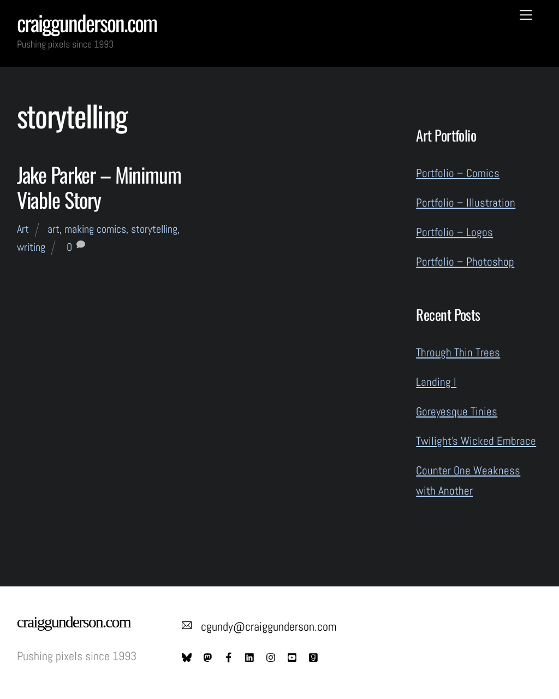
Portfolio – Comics (457, 173)
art (53, 229)
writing (31, 247)
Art (23, 229)
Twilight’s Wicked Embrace (476, 440)
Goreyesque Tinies (456, 411)
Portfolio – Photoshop (465, 261)
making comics (95, 229)
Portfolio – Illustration (465, 202)
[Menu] (526, 14)
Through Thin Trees (458, 352)
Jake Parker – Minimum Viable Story (99, 187)
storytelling (154, 229)
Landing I (436, 381)
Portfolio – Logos (454, 232)
